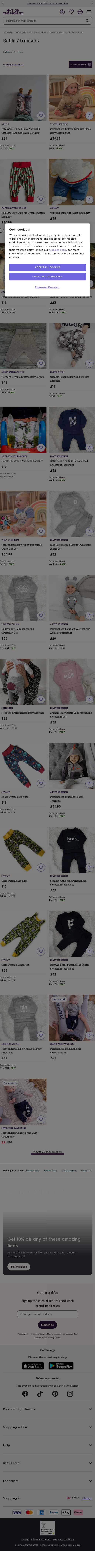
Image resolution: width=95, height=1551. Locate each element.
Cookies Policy (58, 250)
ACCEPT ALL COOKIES (47, 267)
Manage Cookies (47, 287)
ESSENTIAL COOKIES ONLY (47, 276)
